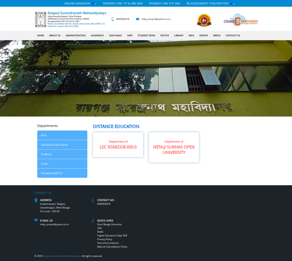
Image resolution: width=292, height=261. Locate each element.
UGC (99, 228)
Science (46, 154)
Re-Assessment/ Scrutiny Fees (211, 3)
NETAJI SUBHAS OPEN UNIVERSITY (174, 147)
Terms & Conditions (108, 243)
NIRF (130, 35)
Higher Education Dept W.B (112, 235)
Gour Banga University (109, 224)
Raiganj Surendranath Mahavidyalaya (62, 255)
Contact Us (233, 35)
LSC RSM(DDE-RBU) (118, 145)
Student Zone (146, 35)
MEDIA (216, 35)
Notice (164, 35)
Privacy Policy (104, 239)
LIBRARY (178, 35)
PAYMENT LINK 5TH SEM (164, 3)
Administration (76, 35)
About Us (55, 35)
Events (203, 35)
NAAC (100, 231)
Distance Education (54, 145)
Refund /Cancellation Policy (112, 246)
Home (40, 35)
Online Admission (80, 3)
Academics (97, 35)
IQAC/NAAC (115, 35)
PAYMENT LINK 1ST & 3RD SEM (123, 3)
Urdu (44, 164)
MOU (191, 35)
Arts (44, 135)
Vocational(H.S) (51, 173)
